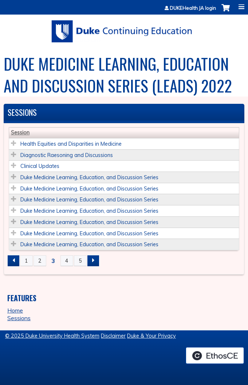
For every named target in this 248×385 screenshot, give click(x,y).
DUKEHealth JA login (193, 8)
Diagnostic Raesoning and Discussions (66, 155)
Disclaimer (113, 336)
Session (20, 132)
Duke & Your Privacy (151, 336)
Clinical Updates (39, 166)
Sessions (19, 318)
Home (15, 310)
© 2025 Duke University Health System (52, 336)
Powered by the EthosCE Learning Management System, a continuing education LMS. (214, 355)
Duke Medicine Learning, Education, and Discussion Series (89, 177)
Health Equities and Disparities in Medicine (71, 144)
